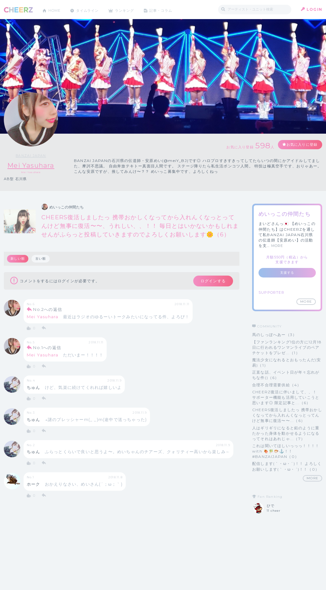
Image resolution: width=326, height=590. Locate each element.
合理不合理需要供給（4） (276, 385)
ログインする (209, 281)
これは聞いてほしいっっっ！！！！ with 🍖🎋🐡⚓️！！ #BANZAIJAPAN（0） (285, 451)
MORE (277, 246)
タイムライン (91, 9)
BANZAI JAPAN (31, 155)
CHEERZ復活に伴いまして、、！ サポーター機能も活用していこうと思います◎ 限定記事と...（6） (285, 397)
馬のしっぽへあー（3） (274, 335)
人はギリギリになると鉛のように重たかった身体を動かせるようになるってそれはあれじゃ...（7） (285, 433)
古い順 (41, 259)
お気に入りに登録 (299, 145)
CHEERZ (18, 9)
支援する (287, 273)
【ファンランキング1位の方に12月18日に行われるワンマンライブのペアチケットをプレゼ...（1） (287, 347)
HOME (56, 9)
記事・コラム (170, 9)
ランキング (131, 9)
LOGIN (314, 9)
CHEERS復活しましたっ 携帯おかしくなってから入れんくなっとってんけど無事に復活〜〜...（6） (287, 415)
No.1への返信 (47, 348)
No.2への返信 (47, 310)
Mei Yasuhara (31, 165)
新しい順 (18, 259)
